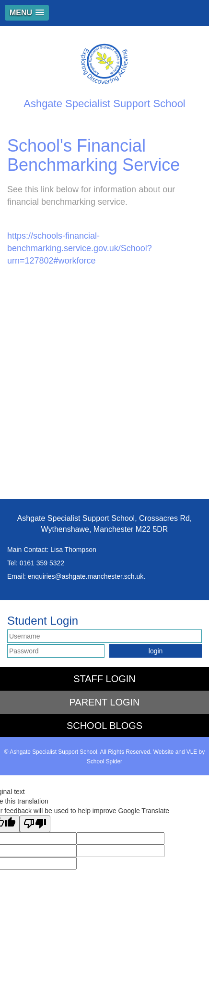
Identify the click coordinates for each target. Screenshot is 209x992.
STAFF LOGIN (104, 678)
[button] (27, 13)
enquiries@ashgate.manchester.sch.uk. (86, 576)
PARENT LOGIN (104, 702)
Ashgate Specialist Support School (104, 71)
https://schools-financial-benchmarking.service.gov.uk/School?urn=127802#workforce (79, 248)
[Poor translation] (35, 824)
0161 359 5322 (42, 563)
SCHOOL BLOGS (104, 725)
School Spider (104, 761)
